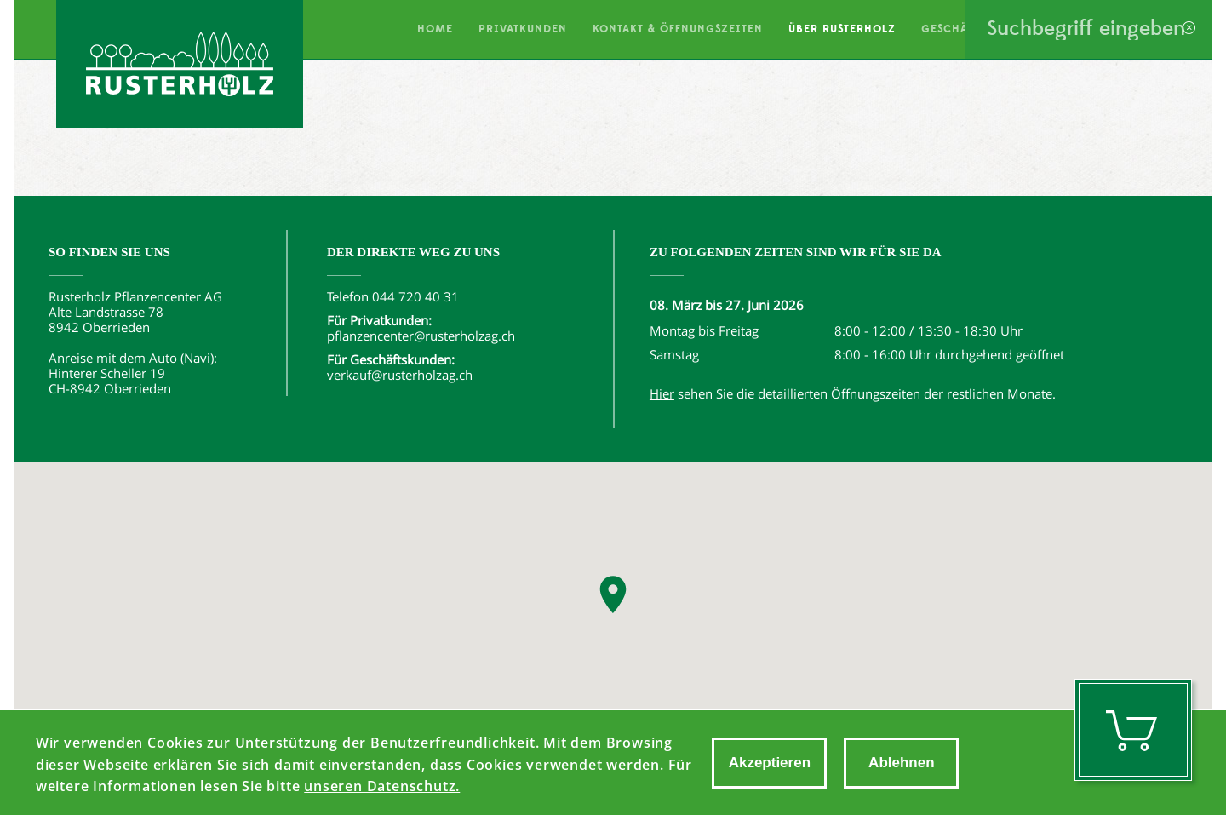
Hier (662, 393)
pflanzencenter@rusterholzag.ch (421, 335)
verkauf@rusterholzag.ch (400, 374)
